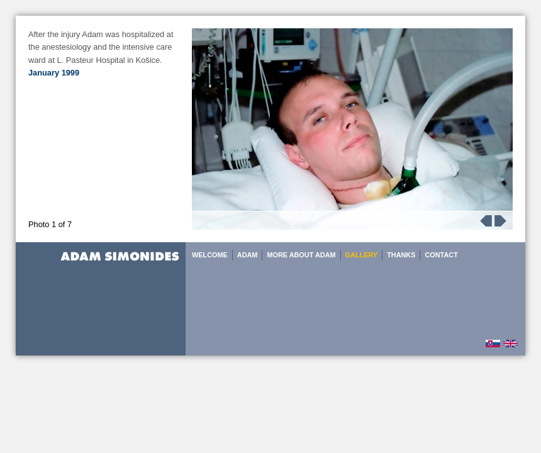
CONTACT (441, 255)
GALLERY (361, 255)
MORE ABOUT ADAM (301, 255)
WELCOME (210, 255)
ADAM (247, 255)
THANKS (401, 255)
